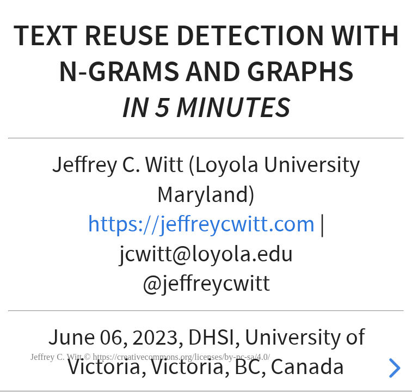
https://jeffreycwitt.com (201, 224)
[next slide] (393, 368)
